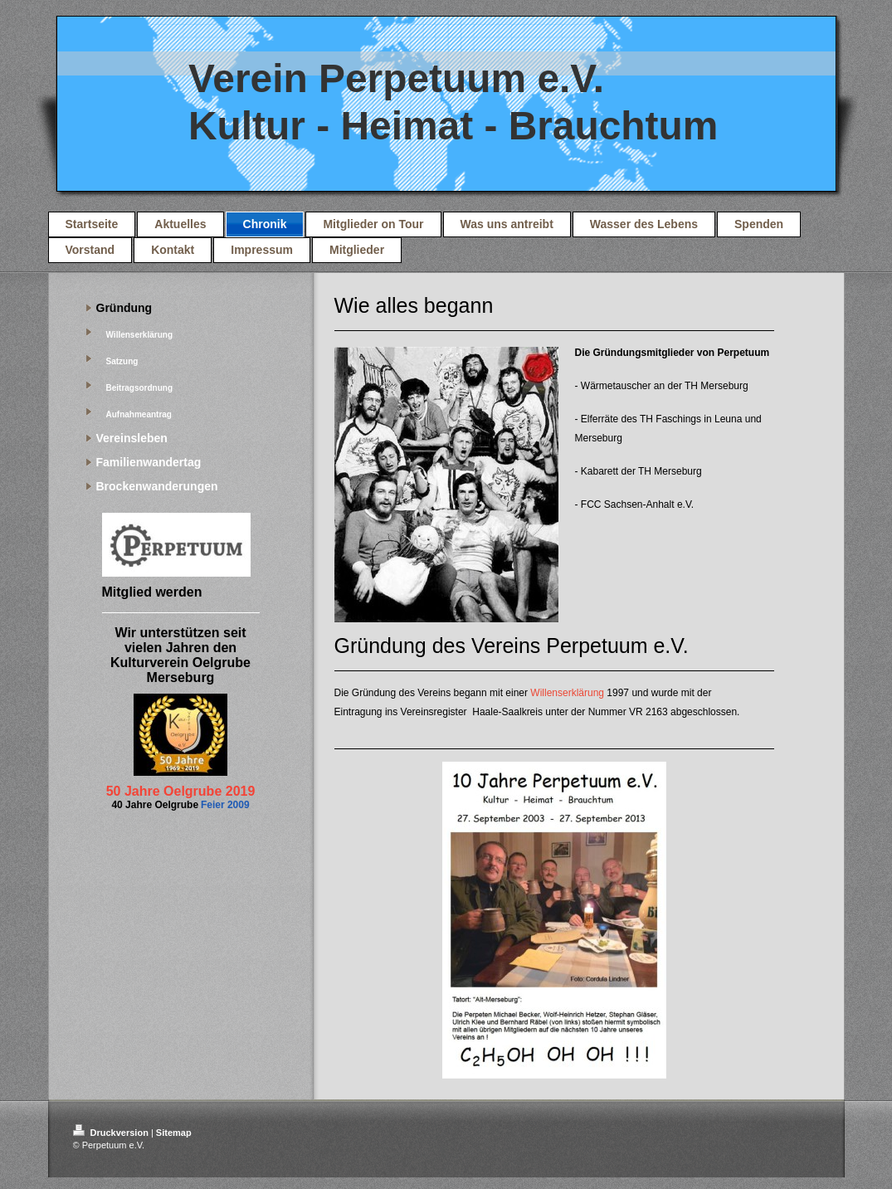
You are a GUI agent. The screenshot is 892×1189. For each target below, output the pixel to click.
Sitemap (174, 1133)
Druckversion (112, 1133)
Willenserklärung (567, 693)
